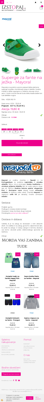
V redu (29, 398)
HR (11, 2)
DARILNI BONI (6, 352)
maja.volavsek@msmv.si (24, 391)
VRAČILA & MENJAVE (8, 350)
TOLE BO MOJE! (22, 143)
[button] (39, 45)
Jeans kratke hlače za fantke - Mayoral (31, 277)
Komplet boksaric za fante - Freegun (12, 319)
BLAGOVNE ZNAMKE (8, 354)
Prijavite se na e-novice (11, 374)
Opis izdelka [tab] (12, 154)
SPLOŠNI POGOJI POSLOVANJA (29, 347)
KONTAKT (27, 344)
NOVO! (7, 295)
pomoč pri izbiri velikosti (19, 213)
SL (7, 2)
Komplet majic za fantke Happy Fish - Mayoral (12, 278)
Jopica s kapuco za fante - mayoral (31, 319)
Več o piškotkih (38, 398)
